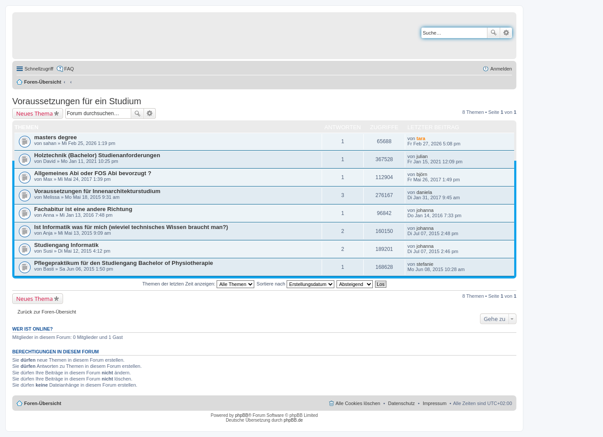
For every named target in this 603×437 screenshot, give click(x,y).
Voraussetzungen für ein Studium (76, 101)
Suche (493, 33)
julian (422, 156)
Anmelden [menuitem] (501, 68)
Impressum (434, 403)
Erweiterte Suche (506, 33)
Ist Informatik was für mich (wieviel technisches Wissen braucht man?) (131, 227)
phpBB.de (293, 420)
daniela (424, 192)
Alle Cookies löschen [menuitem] (358, 403)
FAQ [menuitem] (69, 68)
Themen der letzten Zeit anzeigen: (198, 283)
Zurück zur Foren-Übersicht (47, 311)
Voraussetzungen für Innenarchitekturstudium (97, 191)
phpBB (241, 415)
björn (422, 174)
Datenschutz (401, 403)
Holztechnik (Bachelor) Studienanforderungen (97, 155)
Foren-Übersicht (42, 82)
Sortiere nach (295, 283)
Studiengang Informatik (66, 245)
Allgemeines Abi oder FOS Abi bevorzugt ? (92, 173)
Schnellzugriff (39, 68)
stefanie (425, 264)
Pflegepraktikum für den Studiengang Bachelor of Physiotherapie (123, 263)
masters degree (55, 137)
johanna (425, 210)
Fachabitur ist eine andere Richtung (83, 209)
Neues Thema (34, 113)
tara (421, 138)
